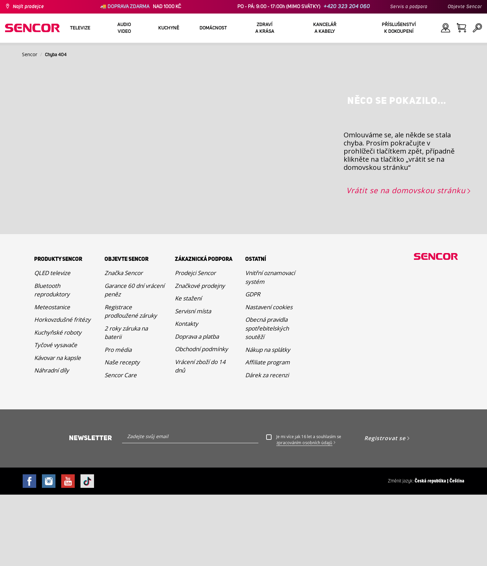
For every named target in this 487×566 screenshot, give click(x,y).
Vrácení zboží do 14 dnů (200, 437)
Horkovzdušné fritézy (62, 391)
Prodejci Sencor (195, 344)
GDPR (252, 365)
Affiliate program (267, 433)
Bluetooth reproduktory (52, 361)
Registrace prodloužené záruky (131, 382)
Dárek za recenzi (267, 446)
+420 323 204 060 (347, 6)
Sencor (29, 54)
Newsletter (90, 509)
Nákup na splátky (267, 421)
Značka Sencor (124, 344)
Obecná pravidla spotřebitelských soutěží (267, 399)
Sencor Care (121, 446)
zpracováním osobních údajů (304, 514)
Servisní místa (193, 382)
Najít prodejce (28, 6)
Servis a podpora (408, 6)
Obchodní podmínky (201, 420)
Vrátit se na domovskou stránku (405, 261)
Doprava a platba (197, 407)
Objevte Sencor (465, 6)
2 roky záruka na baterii (126, 403)
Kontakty (186, 395)
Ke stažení (188, 369)
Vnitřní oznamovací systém (270, 348)
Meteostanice (52, 378)
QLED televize (52, 344)
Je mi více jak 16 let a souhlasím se (308, 511)
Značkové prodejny (200, 357)
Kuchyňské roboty (58, 403)
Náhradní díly (51, 442)
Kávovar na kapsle (57, 429)
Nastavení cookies (269, 378)
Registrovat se (384, 509)
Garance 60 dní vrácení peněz (134, 361)
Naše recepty (122, 433)
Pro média (118, 421)
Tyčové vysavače (55, 416)
